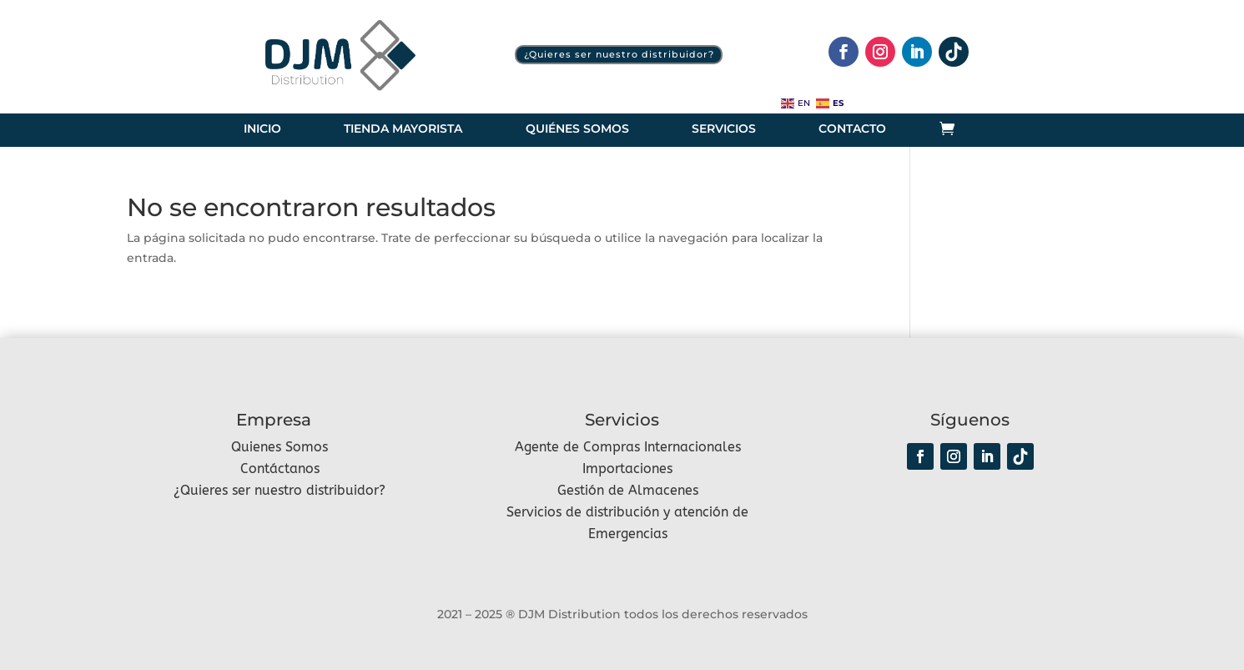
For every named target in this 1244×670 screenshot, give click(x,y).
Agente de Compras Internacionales (628, 447)
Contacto (852, 129)
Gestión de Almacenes (627, 490)
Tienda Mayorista (403, 129)
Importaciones (627, 468)
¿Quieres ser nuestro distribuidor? (619, 54)
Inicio (262, 129)
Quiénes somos (577, 129)
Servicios (724, 129)
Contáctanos (280, 468)
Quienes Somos (279, 447)
